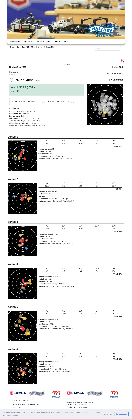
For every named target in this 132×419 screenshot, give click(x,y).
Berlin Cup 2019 (23, 47)
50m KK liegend (37, 47)
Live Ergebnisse (14, 41)
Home (12, 47)
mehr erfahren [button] (12, 415)
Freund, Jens (23, 80)
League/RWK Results (44, 41)
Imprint (65, 41)
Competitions (28, 41)
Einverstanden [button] (121, 414)
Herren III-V (50, 47)
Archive (57, 41)
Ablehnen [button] (108, 414)
